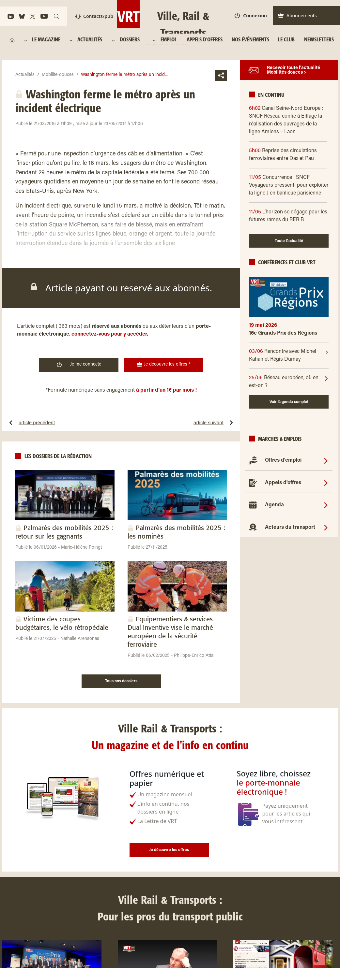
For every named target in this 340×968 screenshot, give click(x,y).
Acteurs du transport (290, 527)
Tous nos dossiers (121, 681)
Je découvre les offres (169, 850)
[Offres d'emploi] (326, 460)
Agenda (274, 505)
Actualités (25, 75)
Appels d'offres (283, 482)
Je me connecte (79, 364)
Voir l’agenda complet (289, 402)
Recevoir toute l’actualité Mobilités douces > (293, 70)
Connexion (251, 15)
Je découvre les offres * (163, 364)
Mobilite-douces (58, 75)
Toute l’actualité (289, 241)
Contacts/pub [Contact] (94, 16)
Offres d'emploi (283, 460)
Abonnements (297, 15)
